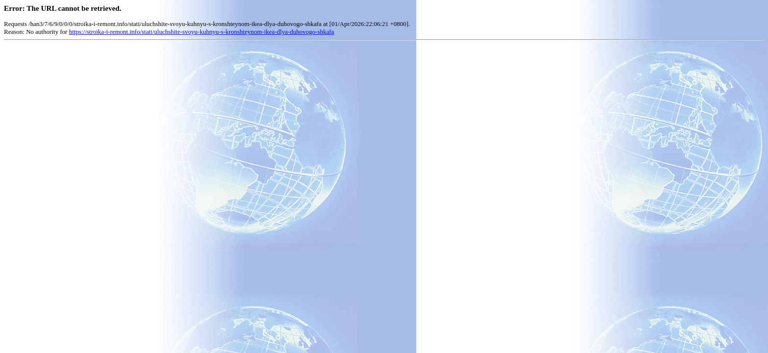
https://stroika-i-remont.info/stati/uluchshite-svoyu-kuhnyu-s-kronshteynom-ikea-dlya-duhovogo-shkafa (201, 31)
